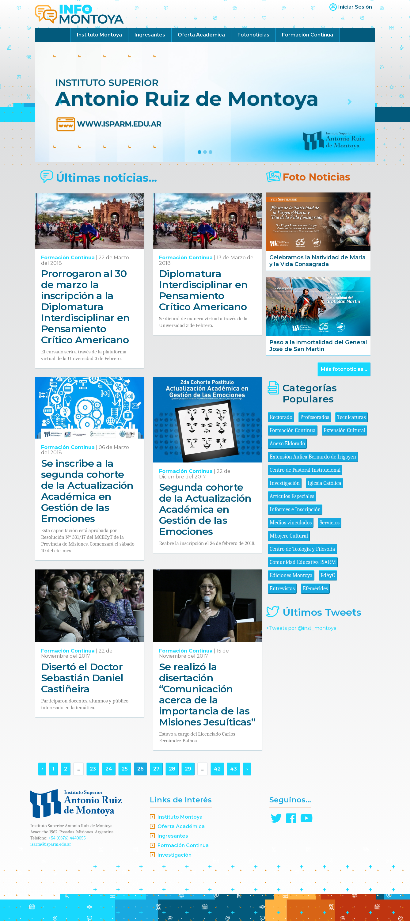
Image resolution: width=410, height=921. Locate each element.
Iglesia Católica (324, 483)
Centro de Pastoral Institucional (305, 470)
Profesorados (314, 417)
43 (233, 769)
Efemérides (315, 588)
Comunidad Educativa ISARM (303, 562)
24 (108, 769)
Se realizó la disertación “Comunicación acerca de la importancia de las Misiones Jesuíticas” (207, 694)
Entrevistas (282, 588)
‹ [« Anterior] (42, 769)
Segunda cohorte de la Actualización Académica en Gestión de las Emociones (205, 509)
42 (217, 769)
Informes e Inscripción (295, 509)
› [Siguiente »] (247, 769)
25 (125, 769)
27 (156, 769)
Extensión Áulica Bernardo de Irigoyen (313, 457)
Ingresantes (150, 35)
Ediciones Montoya (291, 575)
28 (172, 769)
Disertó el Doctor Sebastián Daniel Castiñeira (82, 678)
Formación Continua (307, 35)
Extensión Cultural (345, 430)
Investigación (285, 483)
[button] (60, 102)
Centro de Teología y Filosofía (302, 549)
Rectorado (281, 417)
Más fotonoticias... (344, 369)
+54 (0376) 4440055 (67, 838)
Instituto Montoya (99, 35)
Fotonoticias (253, 35)
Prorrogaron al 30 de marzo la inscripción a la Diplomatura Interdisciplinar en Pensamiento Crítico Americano (85, 307)
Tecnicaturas (351, 417)
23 (93, 769)
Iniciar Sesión (355, 7)
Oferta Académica (201, 35)
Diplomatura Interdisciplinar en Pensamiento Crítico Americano (203, 290)
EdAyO (328, 575)
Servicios (330, 522)
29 (188, 769)
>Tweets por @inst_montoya (301, 628)
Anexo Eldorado (287, 443)
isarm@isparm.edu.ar (50, 844)
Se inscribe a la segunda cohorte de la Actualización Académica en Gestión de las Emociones (87, 490)
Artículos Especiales (292, 496)
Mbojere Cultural (289, 536)
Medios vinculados (291, 522)
